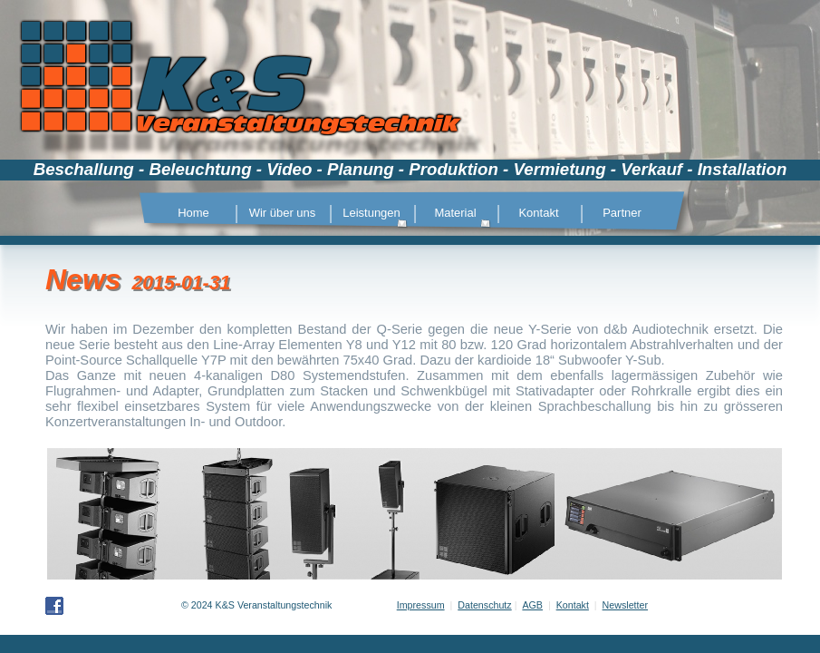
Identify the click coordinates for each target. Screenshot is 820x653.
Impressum (421, 604)
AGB (532, 604)
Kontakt (572, 604)
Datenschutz (484, 604)
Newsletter (625, 604)
